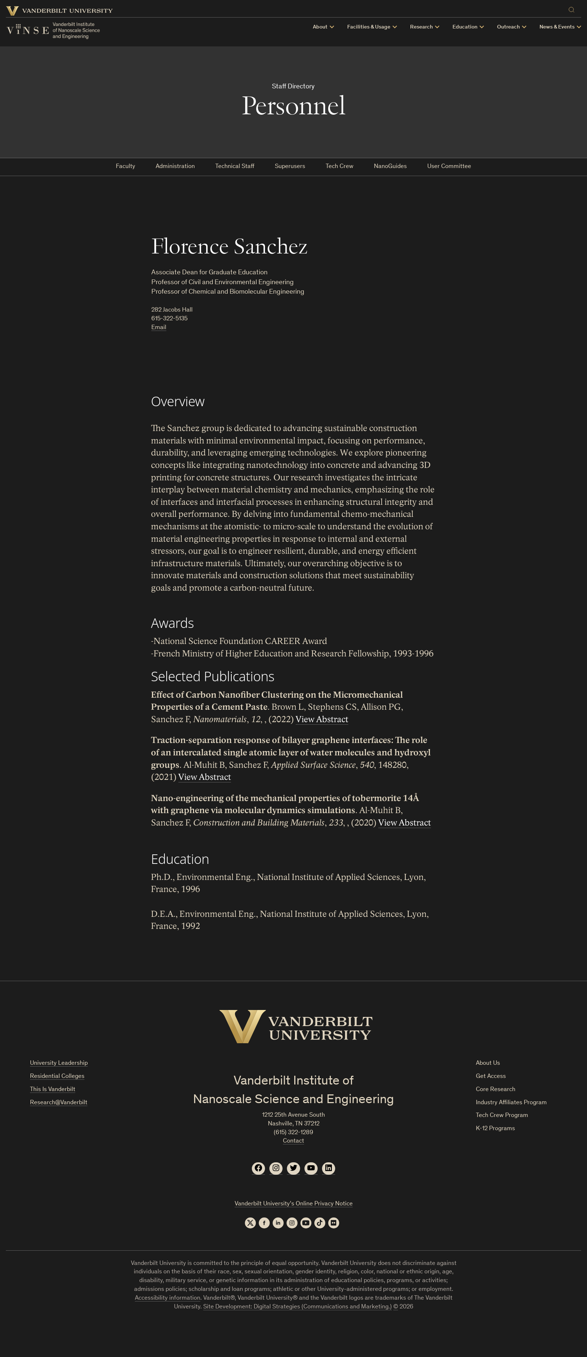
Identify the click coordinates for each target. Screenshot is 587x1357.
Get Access (491, 1077)
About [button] (320, 27)
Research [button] (421, 27)
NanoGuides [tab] (390, 167)
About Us (488, 1063)
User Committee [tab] (449, 167)
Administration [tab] (175, 167)
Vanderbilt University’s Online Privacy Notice (294, 1204)
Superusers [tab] (290, 167)
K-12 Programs (495, 1129)
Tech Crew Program (502, 1116)
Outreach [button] (508, 27)
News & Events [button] (557, 27)
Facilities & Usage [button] (368, 27)
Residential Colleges (57, 1077)
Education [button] (464, 27)
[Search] (573, 8)
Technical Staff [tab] (234, 167)
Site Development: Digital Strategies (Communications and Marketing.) (297, 1307)
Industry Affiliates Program (511, 1103)
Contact (293, 1141)
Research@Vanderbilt (58, 1103)
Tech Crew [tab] (339, 167)
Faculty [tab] (125, 167)
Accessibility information (167, 1298)
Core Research (495, 1090)
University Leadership (59, 1063)
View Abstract (322, 719)
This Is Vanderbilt (52, 1090)
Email (158, 328)
